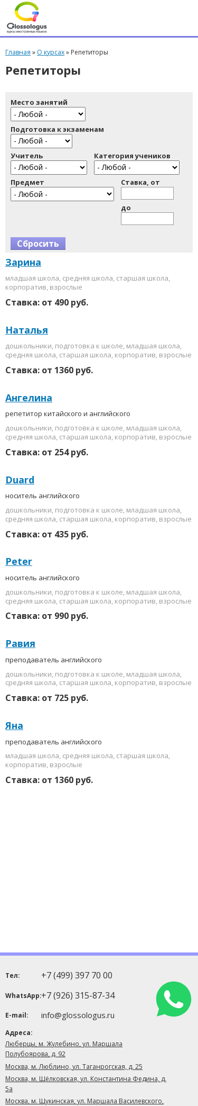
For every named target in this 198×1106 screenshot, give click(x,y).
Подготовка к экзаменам (57, 129)
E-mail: (17, 1015)
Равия (20, 643)
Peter (18, 561)
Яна (14, 725)
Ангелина (28, 397)
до (126, 207)
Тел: (12, 975)
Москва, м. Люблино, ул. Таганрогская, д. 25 (74, 1066)
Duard (19, 479)
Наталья (26, 329)
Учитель (27, 155)
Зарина (23, 262)
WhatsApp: (22, 995)
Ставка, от (140, 182)
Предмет (27, 182)
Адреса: (19, 1032)
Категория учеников (132, 155)
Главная (18, 52)
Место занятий (39, 102)
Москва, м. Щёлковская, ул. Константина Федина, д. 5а (85, 1083)
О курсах (50, 52)
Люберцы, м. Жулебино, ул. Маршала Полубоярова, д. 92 (63, 1048)
